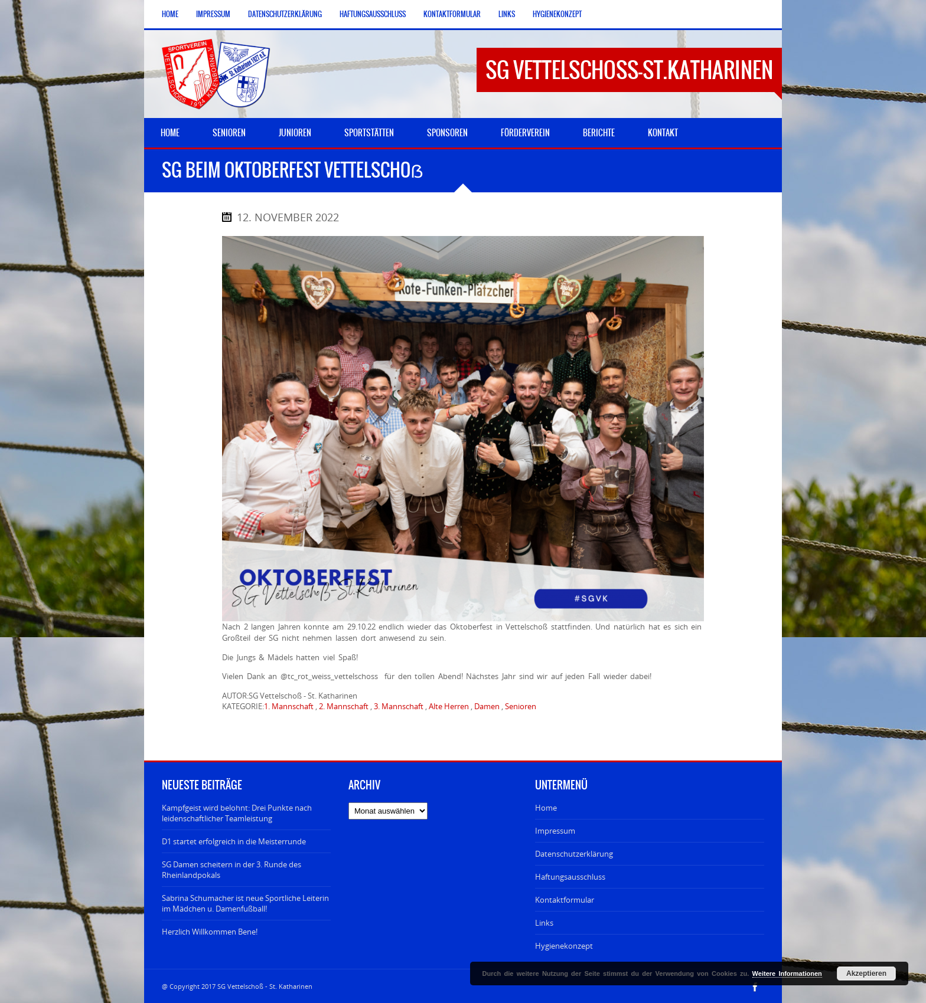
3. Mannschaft (398, 706)
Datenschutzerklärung (285, 14)
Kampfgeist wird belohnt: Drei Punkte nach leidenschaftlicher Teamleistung (237, 813)
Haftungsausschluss (373, 14)
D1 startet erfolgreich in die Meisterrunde (234, 841)
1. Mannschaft (289, 706)
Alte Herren (449, 706)
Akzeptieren (866, 973)
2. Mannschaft (344, 706)
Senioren (520, 706)
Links (506, 14)
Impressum (213, 14)
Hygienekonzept (557, 14)
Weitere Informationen (787, 973)
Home (170, 14)
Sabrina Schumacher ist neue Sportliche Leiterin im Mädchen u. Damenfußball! (245, 903)
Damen (487, 706)
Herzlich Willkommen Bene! (209, 931)
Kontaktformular (452, 14)
